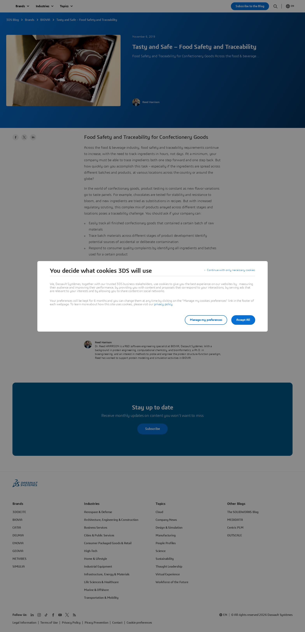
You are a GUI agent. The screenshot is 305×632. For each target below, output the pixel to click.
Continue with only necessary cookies (230, 270)
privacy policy (163, 304)
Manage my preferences (204, 319)
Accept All (243, 319)
